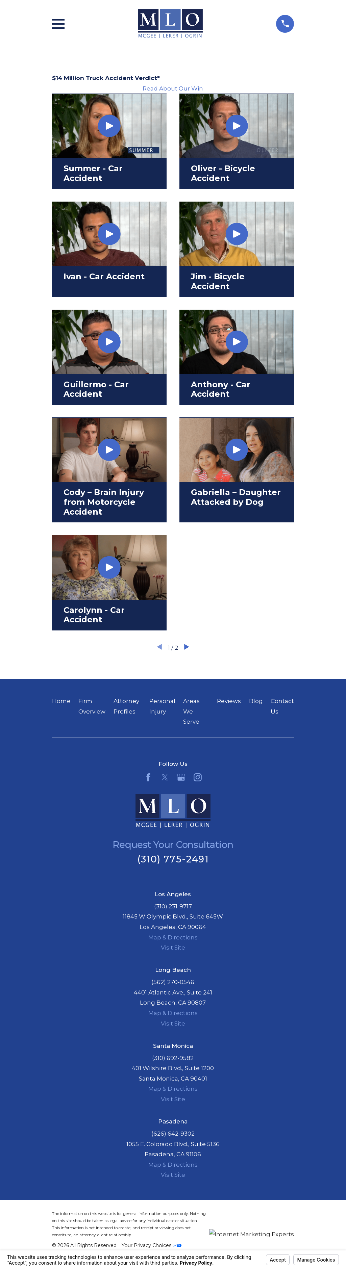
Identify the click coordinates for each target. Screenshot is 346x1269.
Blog (256, 701)
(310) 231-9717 (173, 906)
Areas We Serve (191, 711)
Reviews (229, 701)
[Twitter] (165, 777)
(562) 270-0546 (172, 982)
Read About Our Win (173, 88)
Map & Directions (173, 937)
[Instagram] (198, 777)
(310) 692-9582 (173, 1058)
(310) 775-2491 (173, 859)
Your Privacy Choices (151, 1245)
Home (61, 701)
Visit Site (173, 947)
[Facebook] (148, 777)
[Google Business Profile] (181, 777)
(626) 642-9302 (173, 1133)
